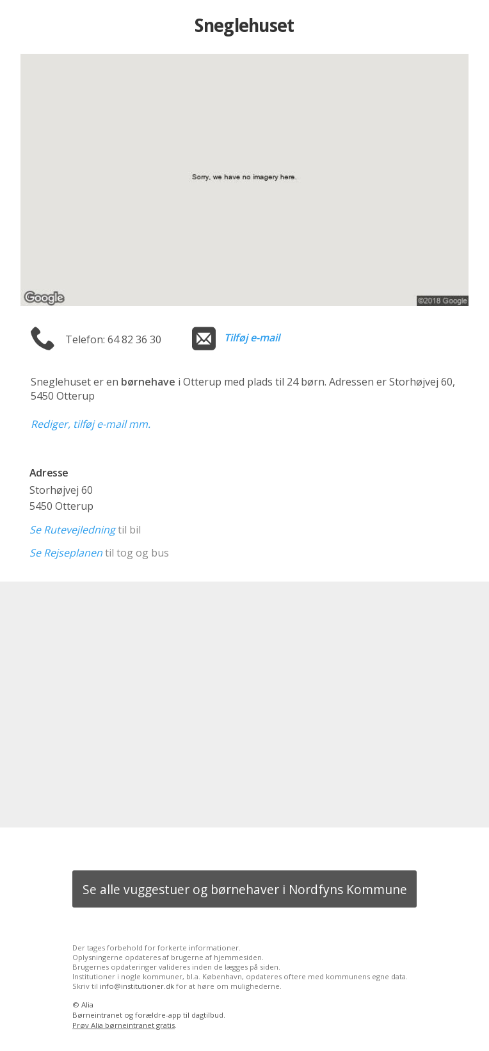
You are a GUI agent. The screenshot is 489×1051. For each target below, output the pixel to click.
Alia (87, 1004)
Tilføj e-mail (252, 337)
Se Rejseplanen (65, 553)
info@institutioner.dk (137, 986)
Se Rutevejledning (72, 530)
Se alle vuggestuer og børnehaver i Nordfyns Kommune (245, 889)
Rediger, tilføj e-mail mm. (90, 424)
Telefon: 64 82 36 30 (113, 339)
